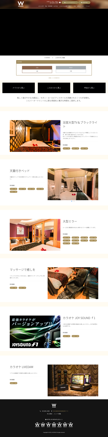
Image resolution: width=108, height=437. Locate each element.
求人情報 (49, 413)
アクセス (88, 6)
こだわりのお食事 (63, 6)
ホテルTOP (41, 6)
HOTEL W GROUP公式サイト (54, 419)
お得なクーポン (80, 6)
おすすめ (56, 6)
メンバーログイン (69, 2)
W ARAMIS (47, 58)
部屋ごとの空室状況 (54, 78)
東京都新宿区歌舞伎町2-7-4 (60, 411)
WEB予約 (84, 2)
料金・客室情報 (48, 6)
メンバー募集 (57, 413)
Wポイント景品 (72, 6)
